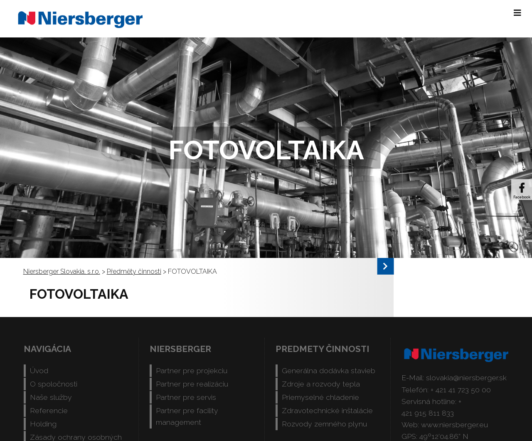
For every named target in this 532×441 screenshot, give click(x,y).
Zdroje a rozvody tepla (321, 383)
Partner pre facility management (187, 416)
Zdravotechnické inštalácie (327, 410)
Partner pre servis (186, 397)
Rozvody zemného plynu (324, 423)
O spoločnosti (53, 383)
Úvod (39, 370)
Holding (43, 423)
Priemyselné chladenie (320, 397)
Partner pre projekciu (191, 370)
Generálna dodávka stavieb (328, 370)
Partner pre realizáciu (192, 383)
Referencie (49, 410)
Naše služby (51, 397)
